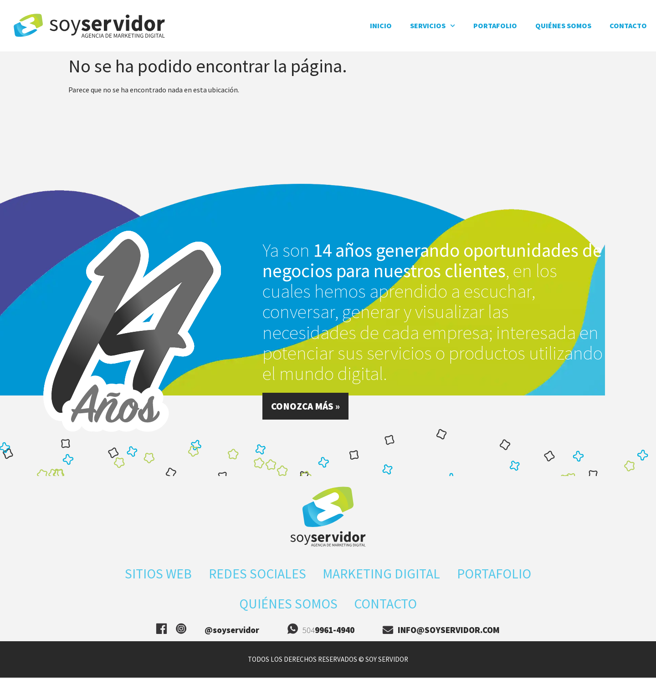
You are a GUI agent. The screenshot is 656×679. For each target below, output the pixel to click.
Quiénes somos (563, 25)
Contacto (628, 25)
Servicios (432, 26)
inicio (381, 25)
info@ (449, 631)
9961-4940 (334, 631)
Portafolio (495, 25)
